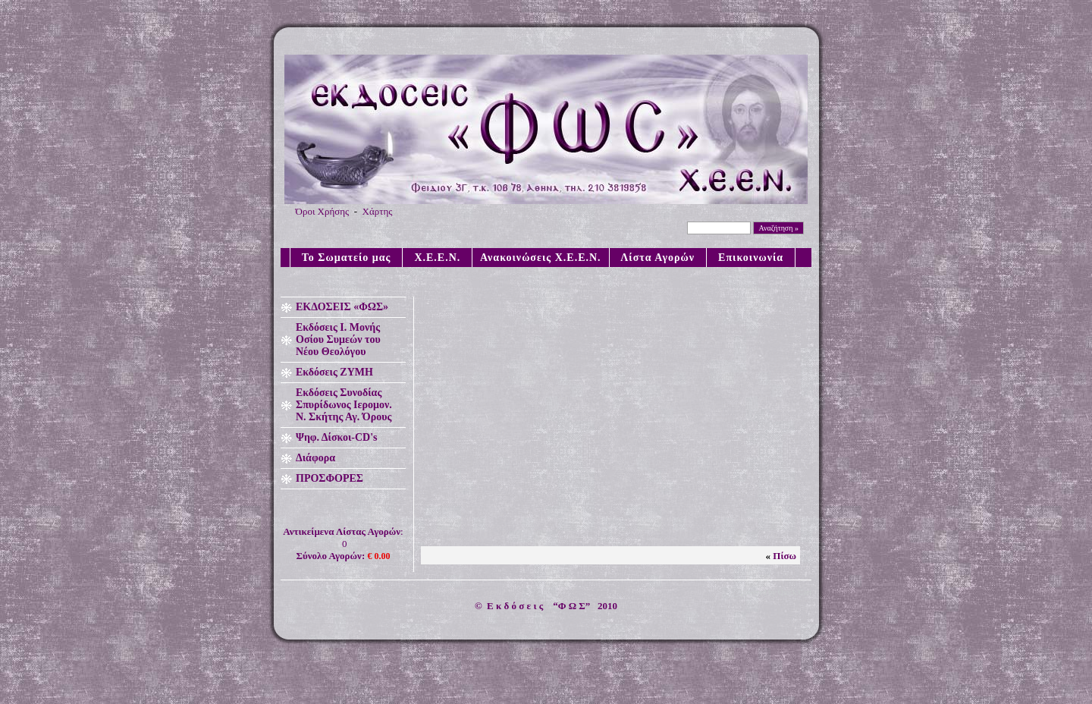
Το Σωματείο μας (346, 257)
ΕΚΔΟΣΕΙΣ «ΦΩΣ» (342, 307)
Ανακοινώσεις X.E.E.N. (540, 257)
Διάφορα (315, 458)
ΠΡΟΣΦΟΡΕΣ (329, 478)
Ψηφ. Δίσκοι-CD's (337, 437)
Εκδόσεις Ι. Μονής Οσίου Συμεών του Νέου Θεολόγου (338, 339)
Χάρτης (377, 211)
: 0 (343, 543)
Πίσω (784, 555)
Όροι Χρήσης (323, 211)
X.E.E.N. (437, 257)
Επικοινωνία (750, 257)
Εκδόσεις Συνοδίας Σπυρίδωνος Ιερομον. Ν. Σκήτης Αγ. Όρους (344, 405)
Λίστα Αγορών (657, 257)
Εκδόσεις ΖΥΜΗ (334, 372)
